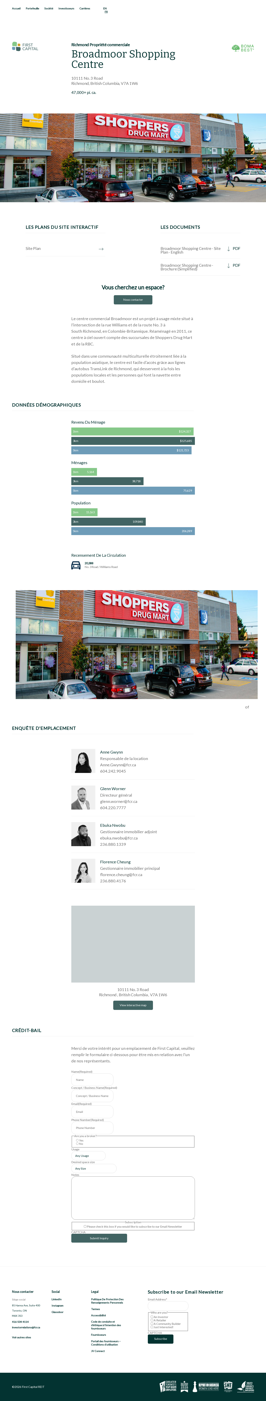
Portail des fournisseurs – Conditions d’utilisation (106, 1343)
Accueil (16, 8)
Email (81, 1103)
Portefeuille (32, 8)
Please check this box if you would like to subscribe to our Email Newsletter (134, 1226)
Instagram (57, 1305)
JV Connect (98, 1351)
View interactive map (133, 1005)
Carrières (84, 8)
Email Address (157, 1299)
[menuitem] (105, 8)
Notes (75, 1174)
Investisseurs (66, 8)
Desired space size (83, 1162)
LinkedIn (57, 1299)
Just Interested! (163, 1327)
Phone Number (87, 1120)
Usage (75, 1149)
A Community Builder (167, 1323)
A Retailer (160, 1320)
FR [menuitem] (106, 11)
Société (48, 8)
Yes (81, 1140)
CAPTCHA (78, 1232)
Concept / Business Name (94, 1087)
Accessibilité (98, 1315)
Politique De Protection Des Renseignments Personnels (107, 1301)
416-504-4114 (20, 1321)
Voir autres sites (21, 1337)
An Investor (161, 1317)
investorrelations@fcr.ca (26, 1327)
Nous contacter (133, 299)
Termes (95, 1309)
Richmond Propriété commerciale (100, 44)
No (81, 1143)
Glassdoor (57, 1312)
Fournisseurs (98, 1334)
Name (81, 1071)
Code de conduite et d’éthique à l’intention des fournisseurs (106, 1325)
